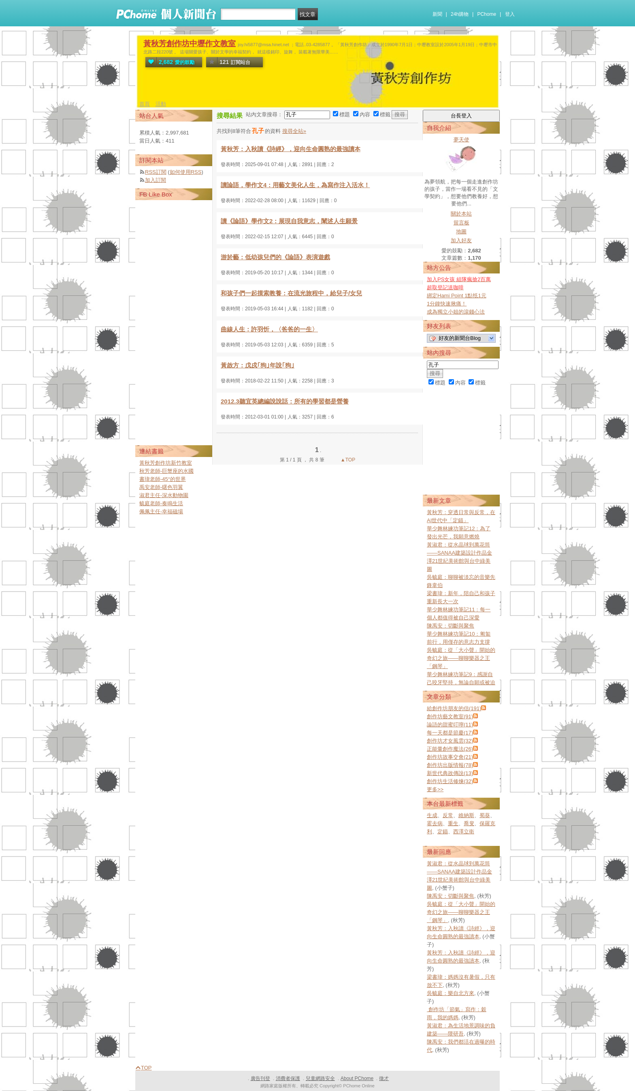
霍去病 (435, 823)
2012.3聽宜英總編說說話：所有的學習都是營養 (285, 401)
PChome (486, 14)
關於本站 (461, 214)
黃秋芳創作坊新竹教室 (165, 463)
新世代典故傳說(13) (450, 773)
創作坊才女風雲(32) (450, 741)
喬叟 (469, 823)
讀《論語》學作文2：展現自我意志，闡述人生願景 (289, 221)
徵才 (384, 1078)
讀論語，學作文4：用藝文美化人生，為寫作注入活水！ (295, 184)
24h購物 (460, 14)
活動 (161, 104)
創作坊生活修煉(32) (450, 781)
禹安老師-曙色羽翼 (161, 487)
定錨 (442, 831)
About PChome (357, 1078)
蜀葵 (484, 815)
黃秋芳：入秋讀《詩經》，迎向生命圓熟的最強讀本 (290, 148)
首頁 (144, 104)
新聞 (437, 14)
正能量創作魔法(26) (450, 749)
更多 (435, 789)
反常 (448, 815)
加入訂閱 (155, 180)
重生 (453, 823)
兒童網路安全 (320, 1078)
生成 (432, 815)
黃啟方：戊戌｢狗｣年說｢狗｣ (257, 365)
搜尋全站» (294, 131)
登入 (510, 14)
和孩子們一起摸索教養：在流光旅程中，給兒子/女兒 (291, 293)
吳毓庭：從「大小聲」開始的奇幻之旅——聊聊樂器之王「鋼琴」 (461, 658)
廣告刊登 (260, 1078)
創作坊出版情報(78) (450, 765)
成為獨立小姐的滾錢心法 (456, 312)
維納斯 (466, 815)
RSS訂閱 (155, 172)
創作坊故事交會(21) (450, 757)
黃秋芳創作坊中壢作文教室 (189, 43)
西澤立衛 (463, 831)
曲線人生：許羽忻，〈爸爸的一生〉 (269, 329)
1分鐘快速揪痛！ (447, 304)
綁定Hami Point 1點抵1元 (456, 295)
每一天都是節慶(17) (450, 733)
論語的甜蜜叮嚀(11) (450, 725)
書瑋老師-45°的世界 (162, 479)
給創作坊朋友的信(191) (454, 708)
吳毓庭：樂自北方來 (450, 993)
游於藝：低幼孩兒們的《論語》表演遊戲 (275, 257)
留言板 (461, 223)
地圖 (461, 231)
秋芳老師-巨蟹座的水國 (166, 471)
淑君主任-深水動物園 (163, 495)
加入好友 (461, 240)
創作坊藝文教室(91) (450, 716)
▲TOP (347, 460)
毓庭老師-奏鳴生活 (161, 503)
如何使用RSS (186, 172)
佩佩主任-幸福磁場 (161, 511)
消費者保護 (288, 1078)
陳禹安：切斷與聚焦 (450, 626)
